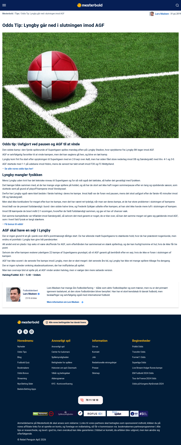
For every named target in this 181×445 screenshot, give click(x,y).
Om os (95, 346)
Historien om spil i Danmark (64, 368)
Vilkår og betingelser (61, 373)
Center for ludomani (61, 352)
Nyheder (21, 346)
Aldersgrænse (58, 378)
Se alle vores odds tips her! (19, 169)
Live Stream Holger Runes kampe (147, 368)
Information (99, 341)
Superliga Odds (139, 362)
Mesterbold (7, 13)
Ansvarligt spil (61, 341)
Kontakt (95, 352)
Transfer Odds (138, 352)
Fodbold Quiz (23, 362)
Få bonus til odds (14, 224)
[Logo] (30, 323)
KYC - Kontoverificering (62, 383)
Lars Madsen (162, 14)
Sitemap (96, 373)
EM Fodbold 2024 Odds (143, 373)
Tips (17, 13)
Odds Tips (22, 352)
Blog (19, 357)
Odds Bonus (23, 373)
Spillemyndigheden (60, 357)
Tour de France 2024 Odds (144, 378)
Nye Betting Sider (25, 383)
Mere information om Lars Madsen (65, 302)
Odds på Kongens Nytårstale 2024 (148, 383)
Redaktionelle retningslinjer (104, 362)
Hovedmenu (25, 341)
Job (94, 357)
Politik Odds (137, 346)
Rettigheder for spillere (62, 362)
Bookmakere (23, 368)
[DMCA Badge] (40, 414)
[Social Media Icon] (19, 331)
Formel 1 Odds (138, 357)
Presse (95, 368)
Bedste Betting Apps (26, 389)
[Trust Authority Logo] (66, 414)
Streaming (22, 378)
